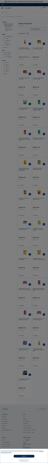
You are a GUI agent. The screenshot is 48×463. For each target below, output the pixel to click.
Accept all (24, 456)
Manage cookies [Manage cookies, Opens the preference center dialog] (24, 460)
